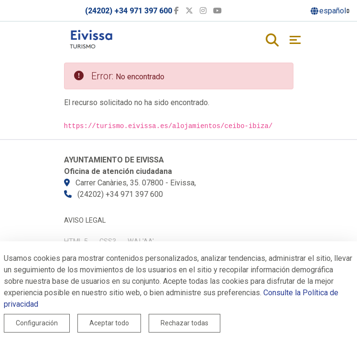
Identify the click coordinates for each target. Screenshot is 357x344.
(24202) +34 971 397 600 (128, 10)
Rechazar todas (184, 323)
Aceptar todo (109, 323)
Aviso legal (85, 220)
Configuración (37, 323)
